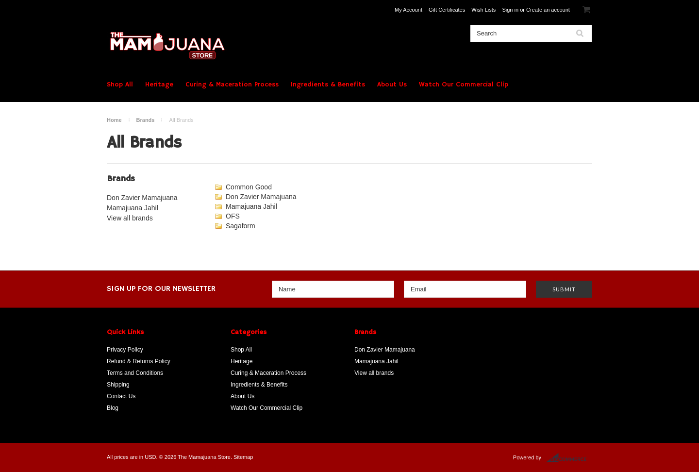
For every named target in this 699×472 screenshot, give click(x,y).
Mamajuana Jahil (132, 208)
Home (114, 120)
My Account (408, 10)
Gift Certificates (447, 10)
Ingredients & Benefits (328, 84)
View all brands (130, 218)
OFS (233, 216)
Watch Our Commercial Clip (463, 84)
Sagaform (240, 226)
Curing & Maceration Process (232, 84)
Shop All (120, 84)
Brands (145, 120)
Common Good (249, 187)
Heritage (159, 84)
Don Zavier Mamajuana (142, 198)
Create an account (548, 10)
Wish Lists (483, 10)
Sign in (510, 10)
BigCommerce (569, 458)
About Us (392, 84)
